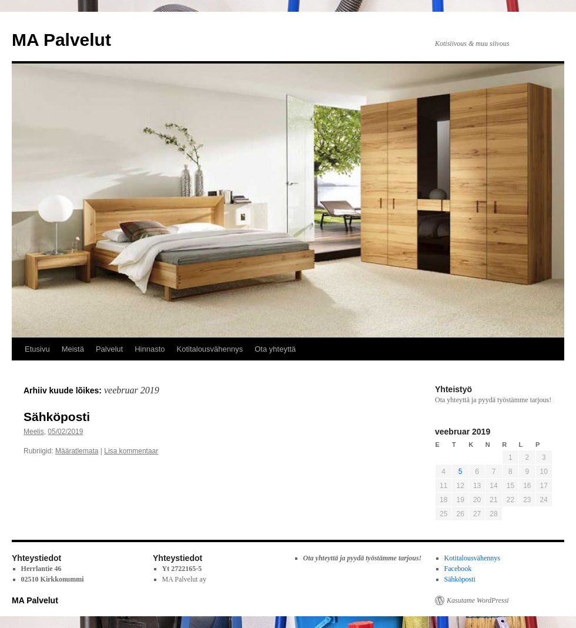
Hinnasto (150, 349)
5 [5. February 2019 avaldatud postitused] (460, 471)
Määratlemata (76, 451)
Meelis (34, 431)
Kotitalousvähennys (210, 349)
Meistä (73, 349)
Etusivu (37, 349)
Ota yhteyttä (275, 349)
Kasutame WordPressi (478, 600)
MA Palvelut (61, 39)
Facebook (458, 568)
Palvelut (109, 349)
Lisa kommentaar (131, 451)
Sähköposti (57, 416)
